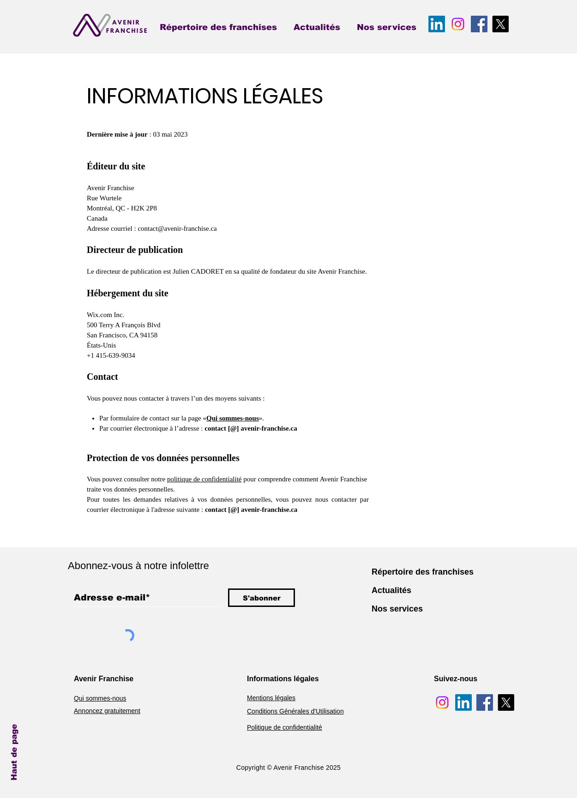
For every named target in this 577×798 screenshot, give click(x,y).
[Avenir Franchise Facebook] (479, 24)
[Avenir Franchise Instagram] (458, 24)
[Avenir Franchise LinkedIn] (436, 24)
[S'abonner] (261, 597)
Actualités (391, 590)
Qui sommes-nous (232, 418)
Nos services (397, 608)
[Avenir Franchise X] (500, 24)
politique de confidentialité (204, 479)
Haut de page (14, 752)
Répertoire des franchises (423, 571)
